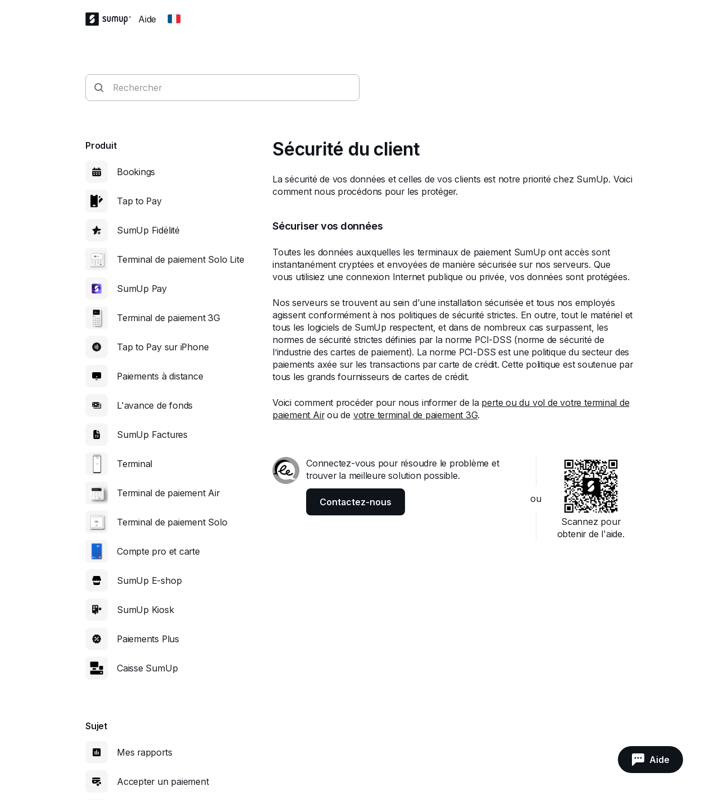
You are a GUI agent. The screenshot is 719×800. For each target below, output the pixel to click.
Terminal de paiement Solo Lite (180, 259)
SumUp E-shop (149, 580)
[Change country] (174, 19)
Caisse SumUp (147, 668)
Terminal (134, 463)
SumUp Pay (142, 288)
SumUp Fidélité (148, 230)
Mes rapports (144, 752)
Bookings (136, 171)
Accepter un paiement (163, 781)
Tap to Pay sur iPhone (162, 347)
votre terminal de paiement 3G (415, 414)
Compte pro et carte (158, 551)
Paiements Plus (148, 638)
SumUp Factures (152, 434)
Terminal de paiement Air (168, 493)
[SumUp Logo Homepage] (111, 19)
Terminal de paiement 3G (168, 317)
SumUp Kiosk (145, 609)
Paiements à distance (160, 376)
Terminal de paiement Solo (172, 522)
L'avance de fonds (155, 405)
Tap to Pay (139, 201)
